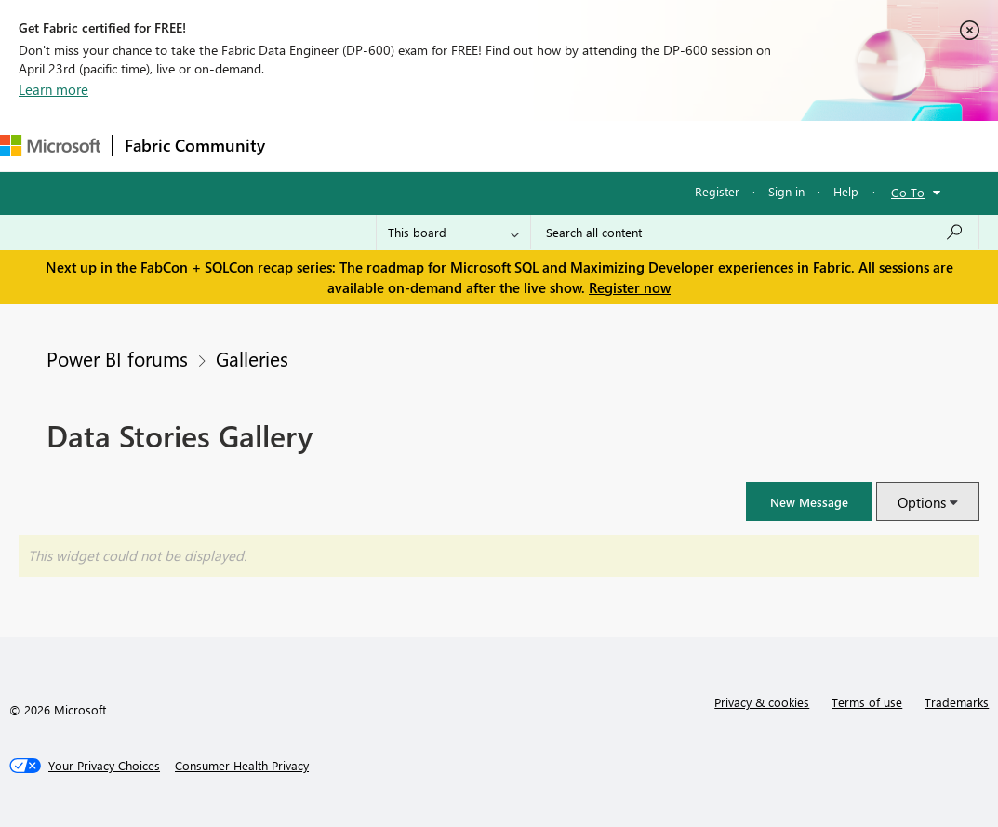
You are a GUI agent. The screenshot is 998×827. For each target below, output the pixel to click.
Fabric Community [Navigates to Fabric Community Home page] (195, 145)
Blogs (631, 145)
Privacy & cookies (761, 702)
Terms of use (867, 702)
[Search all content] (754, 232)
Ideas (465, 145)
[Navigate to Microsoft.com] (50, 145)
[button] (809, 501)
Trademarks (957, 702)
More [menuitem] (695, 145)
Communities (548, 145)
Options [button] (922, 502)
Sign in (786, 191)
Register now (630, 287)
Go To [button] (908, 192)
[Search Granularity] (453, 232)
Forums (307, 145)
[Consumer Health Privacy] (242, 765)
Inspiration (389, 145)
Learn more (53, 89)
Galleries (252, 358)
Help (845, 191)
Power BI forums (117, 358)
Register (717, 191)
